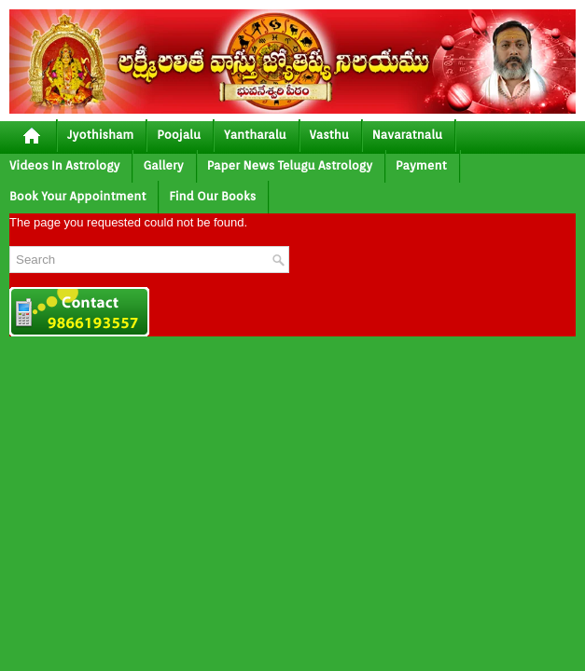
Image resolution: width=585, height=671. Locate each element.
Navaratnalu (407, 135)
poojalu (179, 135)
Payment (421, 165)
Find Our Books (212, 196)
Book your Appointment (77, 196)
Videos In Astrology (64, 165)
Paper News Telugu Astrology (289, 165)
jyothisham (100, 135)
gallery (163, 165)
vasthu (329, 135)
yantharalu (255, 135)
